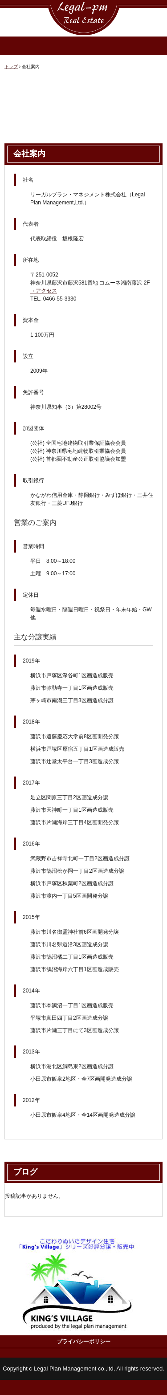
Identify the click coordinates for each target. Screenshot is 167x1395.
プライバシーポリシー (83, 1341)
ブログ (25, 1171)
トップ (11, 66)
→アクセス (43, 291)
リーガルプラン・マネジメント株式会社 (83, 8)
